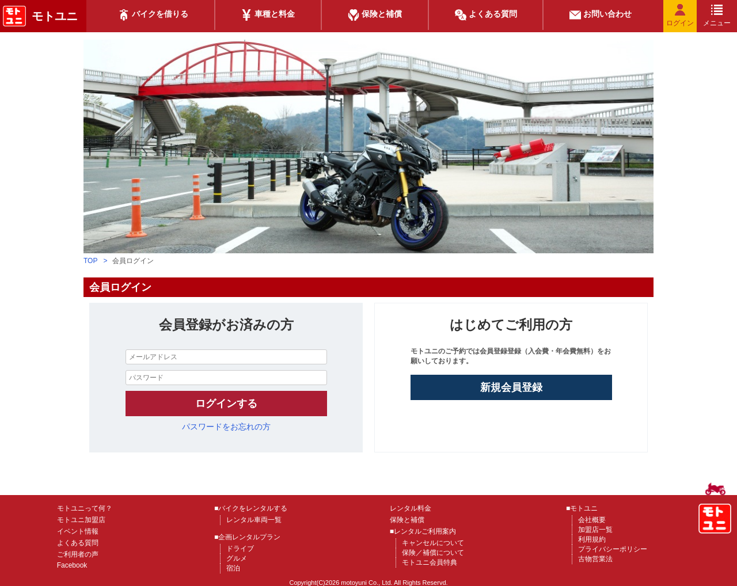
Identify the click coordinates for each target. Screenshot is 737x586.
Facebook (72, 565)
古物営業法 (595, 559)
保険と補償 (407, 520)
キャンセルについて (433, 543)
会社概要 (592, 520)
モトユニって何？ (84, 508)
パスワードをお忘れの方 (226, 426)
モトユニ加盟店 (81, 520)
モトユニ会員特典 (429, 562)
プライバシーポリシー (612, 549)
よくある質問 (77, 543)
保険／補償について (433, 553)
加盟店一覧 (595, 530)
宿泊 (233, 568)
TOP (90, 261)
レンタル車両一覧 (254, 520)
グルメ (236, 558)
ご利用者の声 (77, 554)
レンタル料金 (410, 508)
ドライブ (240, 549)
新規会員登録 (511, 387)
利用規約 (592, 539)
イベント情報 (77, 531)
